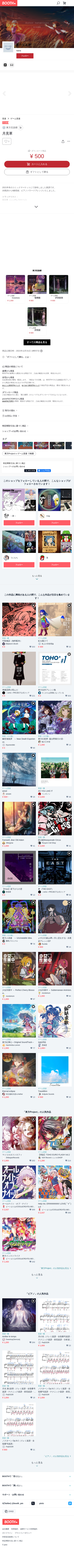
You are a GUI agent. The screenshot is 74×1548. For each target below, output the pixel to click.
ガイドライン (7, 1533)
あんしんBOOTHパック (11, 385)
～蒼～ (13, 516)
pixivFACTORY (8, 401)
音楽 (4, 118)
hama (18, 51)
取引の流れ (10, 410)
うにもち (14, 558)
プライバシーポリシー (23, 1533)
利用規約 (14, 1529)
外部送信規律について (10, 1537)
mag (48, 516)
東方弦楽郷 (37, 271)
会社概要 (5, 1529)
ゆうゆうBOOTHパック (31, 385)
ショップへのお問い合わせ (14, 431)
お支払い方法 (11, 416)
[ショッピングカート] (64, 3)
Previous (4, 93)
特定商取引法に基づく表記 (14, 426)
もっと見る (37, 578)
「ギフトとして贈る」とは (17, 357)
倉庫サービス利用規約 (28, 1529)
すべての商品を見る (37, 342)
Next (69, 93)
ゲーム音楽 (15, 118)
